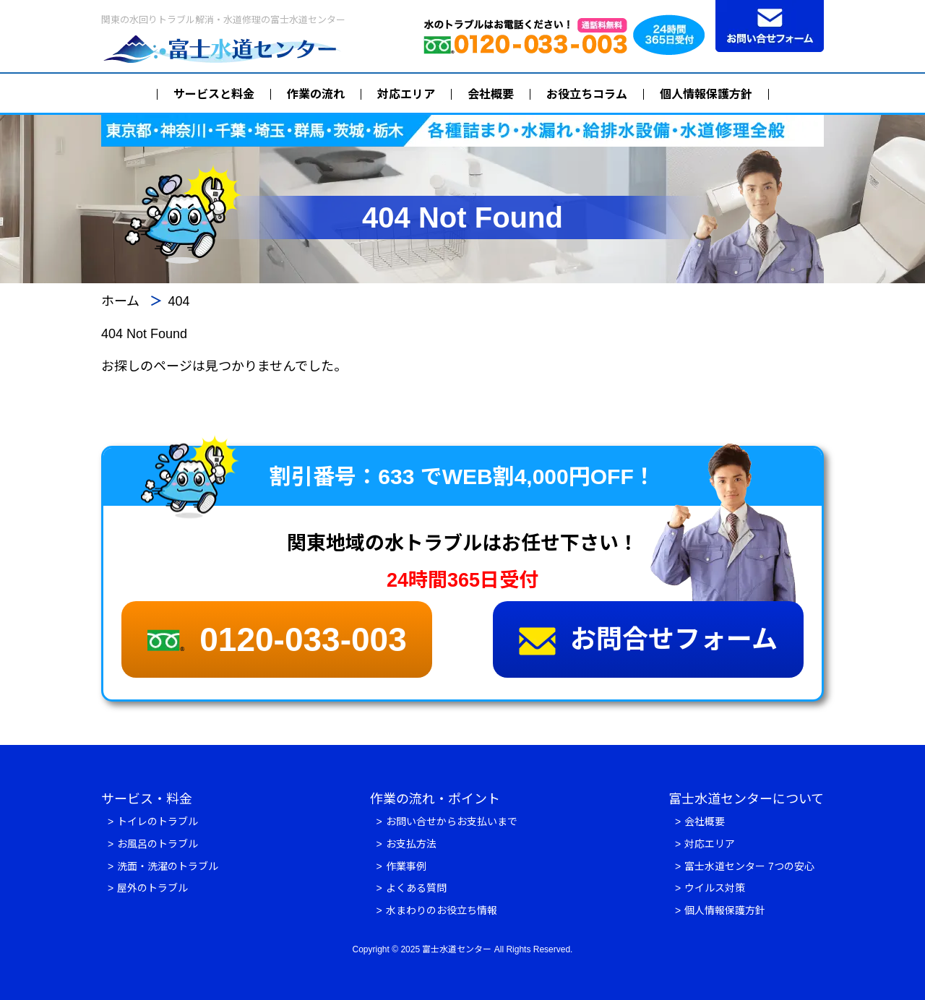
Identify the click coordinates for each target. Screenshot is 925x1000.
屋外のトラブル (152, 888)
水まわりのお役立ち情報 (441, 910)
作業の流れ (316, 94)
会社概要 (491, 94)
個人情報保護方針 (706, 94)
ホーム (120, 301)
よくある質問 (416, 888)
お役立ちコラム (586, 94)
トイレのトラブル (157, 821)
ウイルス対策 (714, 888)
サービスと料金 (213, 94)
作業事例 (406, 866)
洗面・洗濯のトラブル (167, 866)
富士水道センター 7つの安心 (749, 866)
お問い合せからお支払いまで (451, 821)
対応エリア (406, 94)
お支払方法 (411, 844)
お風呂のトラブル (157, 844)
